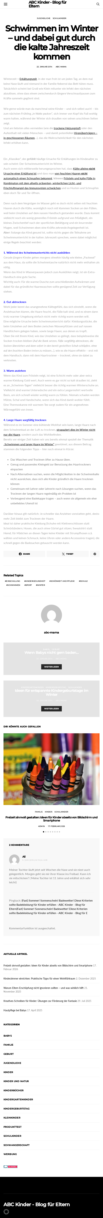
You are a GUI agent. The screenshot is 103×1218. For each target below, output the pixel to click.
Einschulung (13, 581)
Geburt (56, 649)
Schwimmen (14, 585)
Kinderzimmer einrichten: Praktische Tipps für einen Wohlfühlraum (39, 978)
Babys (46, 649)
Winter (41, 585)
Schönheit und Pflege (63, 581)
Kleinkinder (11, 1117)
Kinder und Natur (16, 1081)
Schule (84, 581)
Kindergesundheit (35, 581)
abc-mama (61, 67)
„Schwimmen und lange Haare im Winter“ (28, 444)
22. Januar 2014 (44, 67)
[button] (43, 832)
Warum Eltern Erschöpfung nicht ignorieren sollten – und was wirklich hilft (43, 987)
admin (41, 826)
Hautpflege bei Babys (14, 1010)
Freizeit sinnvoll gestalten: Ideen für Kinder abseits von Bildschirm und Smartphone (51, 819)
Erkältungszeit (28, 78)
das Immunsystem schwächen (42, 188)
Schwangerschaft (16, 1145)
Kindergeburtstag (56, 687)
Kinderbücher (13, 1090)
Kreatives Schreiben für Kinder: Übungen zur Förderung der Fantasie (40, 1000)
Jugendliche (43, 18)
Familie (39, 812)
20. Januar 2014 (44, 659)
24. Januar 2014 (44, 700)
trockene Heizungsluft (67, 128)
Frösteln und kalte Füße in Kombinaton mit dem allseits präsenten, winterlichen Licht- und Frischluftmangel (49, 183)
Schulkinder (59, 18)
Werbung (10, 1154)
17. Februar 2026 (56, 826)
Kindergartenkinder (32, 687)
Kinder (48, 812)
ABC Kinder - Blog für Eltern (36, 1204)
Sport (29, 585)
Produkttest (12, 1126)
